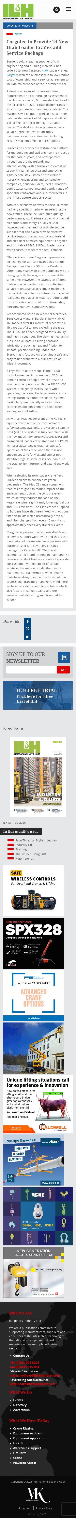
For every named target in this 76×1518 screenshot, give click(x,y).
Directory (20, 1405)
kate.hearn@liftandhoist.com (32, 1384)
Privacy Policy (44, 1508)
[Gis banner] (33, 1297)
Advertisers (21, 1410)
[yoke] (38, 1244)
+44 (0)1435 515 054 (24, 1367)
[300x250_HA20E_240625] (33, 1072)
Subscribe (24, 1508)
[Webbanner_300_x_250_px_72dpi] (33, 915)
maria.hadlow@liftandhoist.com (35, 1375)
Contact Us (21, 1356)
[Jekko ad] (33, 968)
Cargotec (12, 75)
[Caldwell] (38, 1132)
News (18, 34)
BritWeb (44, 1514)
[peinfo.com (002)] (33, 1020)
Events (18, 1400)
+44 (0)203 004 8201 (24, 1362)
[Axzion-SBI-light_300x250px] (33, 1184)
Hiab (45, 70)
